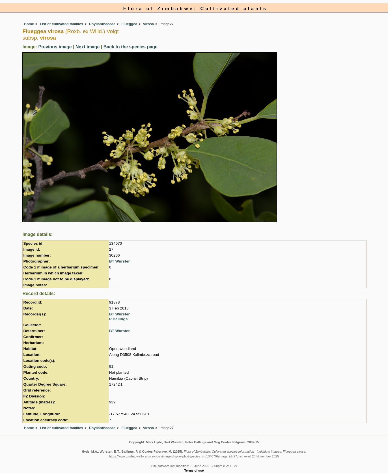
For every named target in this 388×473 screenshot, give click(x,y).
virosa (148, 24)
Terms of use (194, 470)
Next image (88, 46)
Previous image (55, 46)
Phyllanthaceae (102, 24)
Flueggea (129, 24)
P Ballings (118, 319)
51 (111, 366)
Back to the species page (131, 46)
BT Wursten (120, 261)
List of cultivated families (61, 24)
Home (29, 24)
